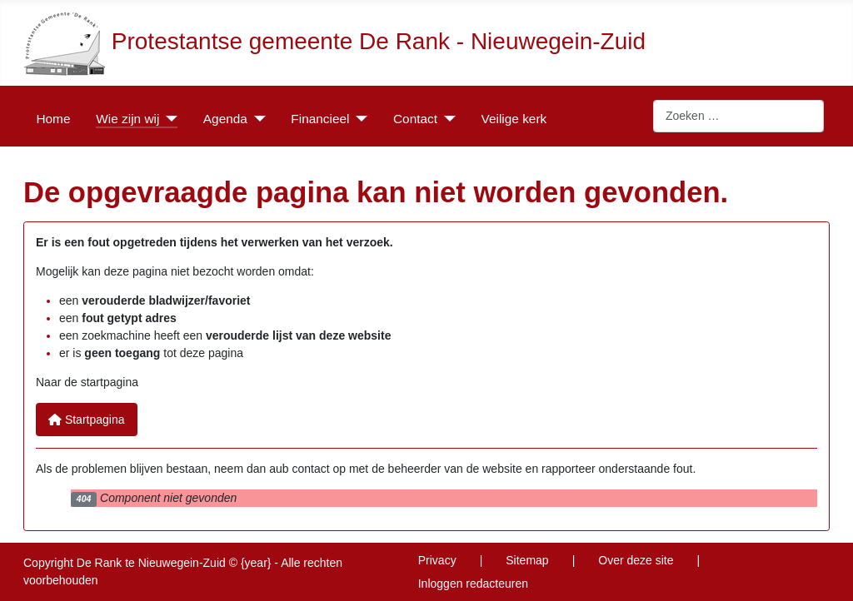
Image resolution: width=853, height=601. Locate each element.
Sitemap (527, 560)
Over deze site (635, 560)
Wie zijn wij (127, 119)
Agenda (225, 119)
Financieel (320, 119)
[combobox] (738, 116)
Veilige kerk (514, 119)
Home (53, 119)
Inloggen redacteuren (473, 583)
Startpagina (86, 419)
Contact (415, 119)
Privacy (437, 560)
